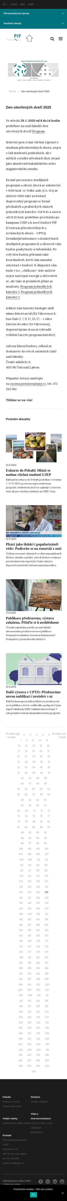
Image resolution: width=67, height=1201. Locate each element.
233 (29, 1027)
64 (22, 805)
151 (46, 914)
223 (47, 1011)
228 (21, 1022)
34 (33, 767)
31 (49, 761)
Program (38, 131)
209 (30, 995)
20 (41, 751)
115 (46, 865)
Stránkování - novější (12, 735)
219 (46, 1006)
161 (29, 930)
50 (19, 789)
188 (21, 968)
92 (22, 838)
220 (21, 1011)
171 (46, 941)
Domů (12, 91)
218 (38, 1006)
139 (46, 897)
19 (33, 751)
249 (30, 1049)
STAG (14, 4)
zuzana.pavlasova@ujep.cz (28, 384)
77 (49, 816)
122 (38, 876)
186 (38, 962)
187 (46, 962)
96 (22, 843)
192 (21, 973)
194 (38, 973)
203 (47, 984)
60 (22, 799)
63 (45, 799)
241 (29, 1038)
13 (26, 745)
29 (34, 761)
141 (29, 903)
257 (29, 1060)
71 (42, 810)
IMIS (22, 4)
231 (47, 1022)
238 (38, 1033)
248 (21, 1049)
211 (47, 995)
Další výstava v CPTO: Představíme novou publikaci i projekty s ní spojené (33, 696)
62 (37, 799)
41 (49, 772)
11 (47, 740)
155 (46, 919)
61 (30, 799)
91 (45, 832)
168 (21, 941)
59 (49, 794)
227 (47, 1017)
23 (26, 756)
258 (38, 1060)
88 (22, 832)
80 (34, 821)
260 (21, 1065)
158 (38, 924)
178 (38, 951)
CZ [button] (6, 4)
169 (30, 941)
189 (29, 968)
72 (49, 810)
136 (21, 897)
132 (21, 892)
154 (38, 919)
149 (30, 914)
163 (46, 930)
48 (37, 783)
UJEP (31, 4)
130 (38, 886)
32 (18, 767)
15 (41, 745)
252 (21, 1055)
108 (21, 859)
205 (29, 989)
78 (19, 821)
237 (29, 1033)
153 (29, 919)
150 (38, 914)
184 (21, 962)
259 (47, 1060)
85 (34, 827)
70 (34, 810)
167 (47, 935)
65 (30, 805)
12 (19, 745)
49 (45, 783)
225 (29, 1017)
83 (18, 827)
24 (33, 756)
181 (29, 957)
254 (38, 1055)
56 (26, 794)
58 (41, 794)
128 (21, 886)
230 (38, 1022)
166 (38, 935)
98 (37, 843)
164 (21, 935)
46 (22, 783)
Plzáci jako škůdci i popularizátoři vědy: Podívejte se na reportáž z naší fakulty (33, 548)
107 (47, 854)
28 (26, 761)
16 (48, 745)
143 (46, 903)
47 (30, 783)
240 (21, 1038)
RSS (28, 1181)
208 (21, 995)
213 (29, 1000)
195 (47, 973)
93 (30, 838)
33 (26, 767)
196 (21, 979)
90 (37, 832)
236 (21, 1033)
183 (46, 957)
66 (37, 805)
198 (38, 979)
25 (41, 756)
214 (38, 1000)
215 (46, 1000)
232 (21, 1027)
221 (29, 1011)
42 (22, 778)
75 (34, 816)
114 (37, 865)
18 (26, 751)
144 (21, 908)
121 (29, 876)
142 (38, 903)
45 (45, 778)
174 (38, 946)
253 (29, 1055)
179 (46, 951)
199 (47, 979)
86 (41, 827)
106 (38, 854)
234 (38, 1027)
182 (38, 957)
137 (29, 897)
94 (37, 838)
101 (29, 848)
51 (26, 789)
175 (46, 946)
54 (48, 789)
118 (37, 870)
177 (29, 951)
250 (39, 1049)
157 (29, 924)
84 (26, 827)
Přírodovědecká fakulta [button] (34, 13)
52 (33, 789)
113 (29, 865)
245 (29, 1044)
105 (29, 854)
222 (38, 1011)
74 (26, 816)
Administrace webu (13, 1181)
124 (21, 881)
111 (46, 859)
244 (20, 1044)
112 (21, 865)
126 (38, 881)
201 (29, 984)
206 (38, 989)
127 (46, 881)
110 (38, 859)
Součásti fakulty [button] (34, 23)
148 (21, 914)
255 (47, 1055)
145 (29, 908)
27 (19, 761)
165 (29, 935)
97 (30, 843)
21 (48, 751)
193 (29, 973)
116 (21, 870)
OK (33, 1194)
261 (29, 1065)
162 (38, 930)
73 (18, 816)
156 (21, 924)
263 (47, 1065)
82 (49, 821)
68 (18, 810)
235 (47, 1027)
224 (21, 1017)
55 (18, 794)
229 (29, 1022)
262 (38, 1065)
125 (29, 881)
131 (46, 886)
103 (46, 848)
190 (38, 968)
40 (41, 772)
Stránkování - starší (59, 735)
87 (49, 827)
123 (46, 876)
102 (38, 848)
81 (41, 821)
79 (26, 821)
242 (38, 1038)
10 (40, 740)
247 (47, 1044)
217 (29, 1006)
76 (41, 816)
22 (18, 756)
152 (21, 919)
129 (29, 886)
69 (26, 810)
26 (49, 756)
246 (38, 1044)
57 (34, 794)
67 (45, 805)
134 (38, 892)
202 (38, 984)
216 (21, 1006)
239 (47, 1033)
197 (29, 979)
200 (21, 984)
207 (47, 989)
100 (21, 848)
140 (21, 903)
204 (20, 989)
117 (29, 870)
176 (21, 951)
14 (34, 745)
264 (34, 1071)
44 (37, 778)
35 (41, 767)
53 (41, 789)
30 (41, 761)
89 (30, 832)
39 (33, 772)
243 (47, 1038)
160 (21, 930)
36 (49, 767)
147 (47, 908)
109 (30, 859)
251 (47, 1049)
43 (30, 778)
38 (26, 772)
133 (29, 892)
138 (38, 897)
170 (38, 941)
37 (18, 772)
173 (29, 946)
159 (46, 924)
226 (38, 1017)
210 (39, 995)
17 (19, 751)
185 (29, 962)
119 (46, 870)
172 (21, 946)
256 (21, 1060)
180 (21, 957)
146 (38, 908)
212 (21, 1000)
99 (45, 843)
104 (21, 854)
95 (45, 838)
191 (46, 968)
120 (21, 876)
